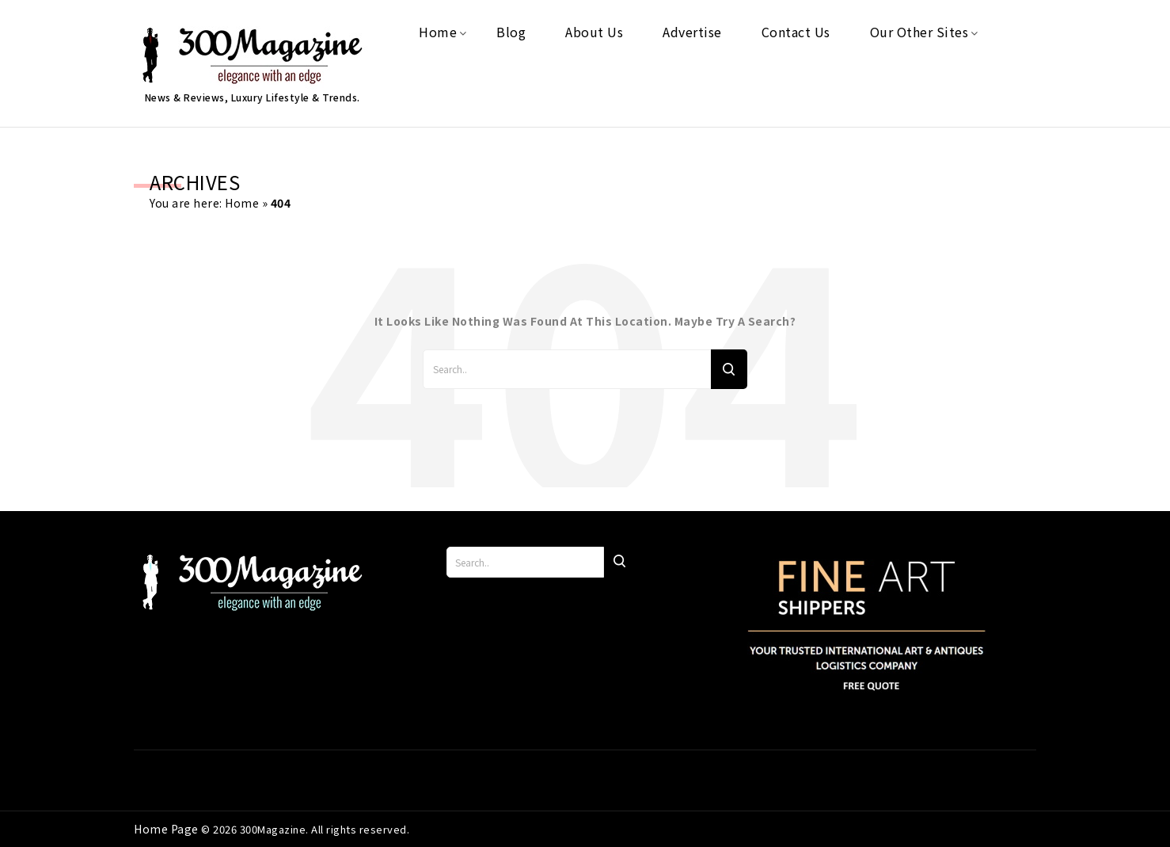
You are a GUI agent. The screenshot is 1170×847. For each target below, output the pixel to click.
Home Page (167, 829)
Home (242, 203)
